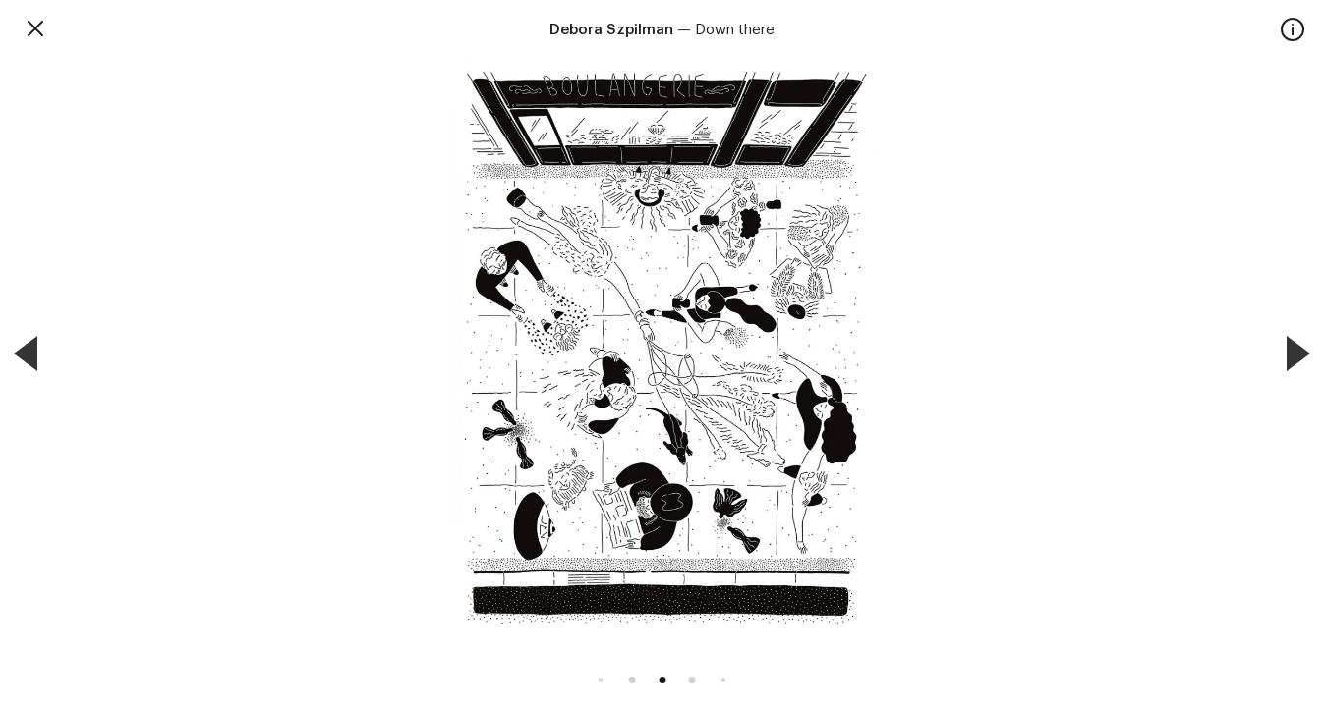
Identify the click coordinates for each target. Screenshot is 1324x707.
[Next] (1298, 353)
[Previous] (25, 353)
